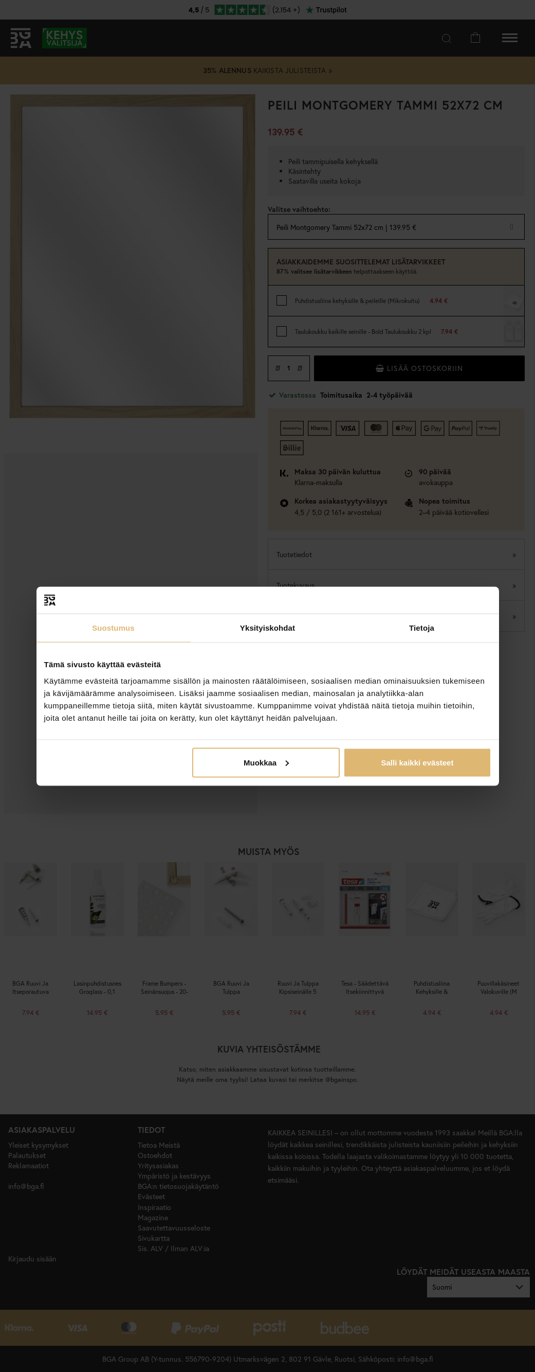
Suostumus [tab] (113, 627)
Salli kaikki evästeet (417, 762)
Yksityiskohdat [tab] (267, 627)
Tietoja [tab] (421, 627)
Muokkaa (266, 762)
